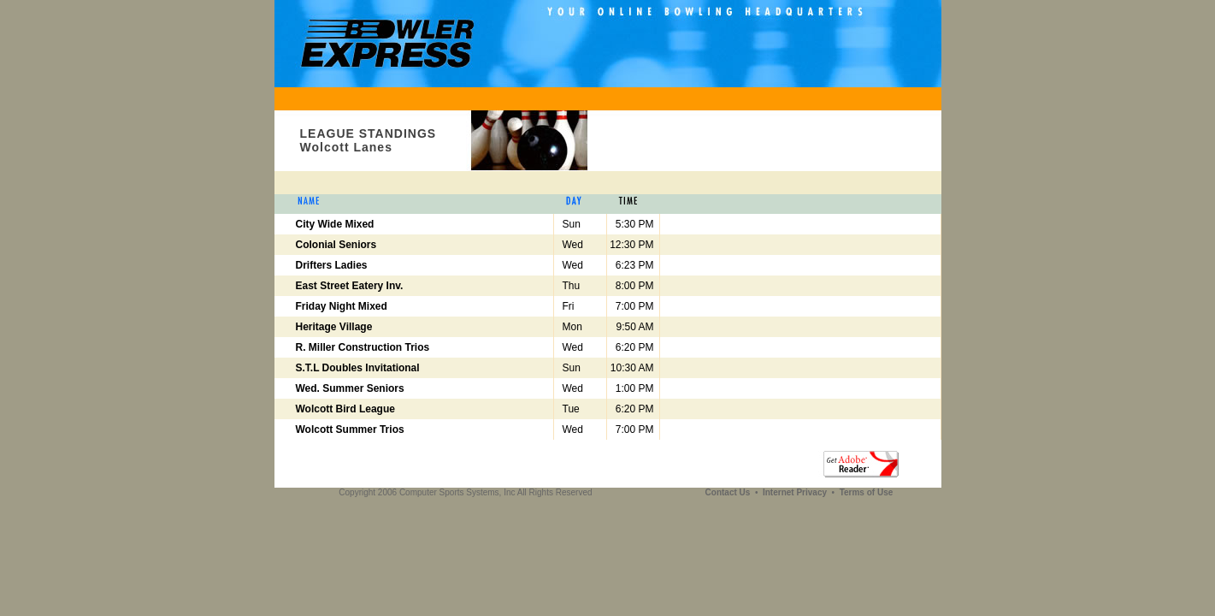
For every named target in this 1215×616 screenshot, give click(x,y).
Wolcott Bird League (345, 409)
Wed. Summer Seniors (350, 388)
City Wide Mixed (335, 224)
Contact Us (729, 492)
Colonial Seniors (336, 245)
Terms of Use (867, 492)
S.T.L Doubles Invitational (358, 368)
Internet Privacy (796, 492)
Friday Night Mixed (341, 306)
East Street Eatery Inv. (350, 286)
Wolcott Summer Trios (350, 429)
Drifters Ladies (332, 265)
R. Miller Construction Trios (363, 347)
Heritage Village (334, 327)
